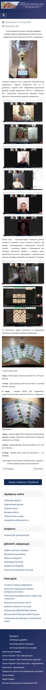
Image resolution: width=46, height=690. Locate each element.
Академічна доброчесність (16, 520)
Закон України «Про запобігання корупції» (21, 659)
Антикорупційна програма (21, 644)
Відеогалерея (8, 679)
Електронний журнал (13, 504)
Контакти (13, 636)
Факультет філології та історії (17, 606)
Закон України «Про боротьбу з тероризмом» (23, 663)
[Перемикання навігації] (3, 15)
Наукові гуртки (11, 508)
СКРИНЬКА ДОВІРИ (18, 640)
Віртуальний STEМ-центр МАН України (21, 614)
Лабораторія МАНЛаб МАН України (20, 610)
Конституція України (11, 652)
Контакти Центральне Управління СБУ (20, 683)
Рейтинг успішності (13, 558)
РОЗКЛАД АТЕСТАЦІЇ (13, 562)
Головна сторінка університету (18, 585)
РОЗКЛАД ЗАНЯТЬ (12, 500)
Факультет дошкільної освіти (17, 602)
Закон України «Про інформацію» (17, 655)
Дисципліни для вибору (15, 554)
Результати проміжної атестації (18, 570)
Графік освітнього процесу (16, 550)
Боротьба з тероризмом (13, 667)
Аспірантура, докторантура (16, 535)
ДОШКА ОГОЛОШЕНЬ (14, 566)
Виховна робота (11, 512)
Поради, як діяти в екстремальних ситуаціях (22, 671)
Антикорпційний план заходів (23, 648)
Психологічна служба (14, 516)
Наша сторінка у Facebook (23, 482)
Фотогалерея (8, 675)
